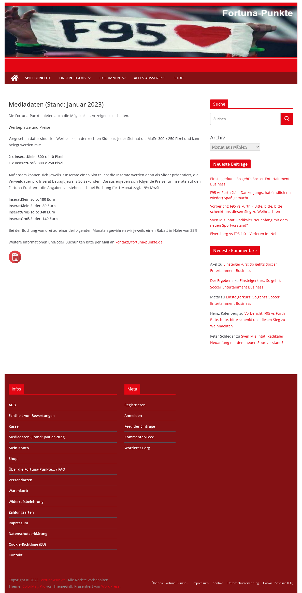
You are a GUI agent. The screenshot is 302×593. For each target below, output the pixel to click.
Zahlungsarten (21, 512)
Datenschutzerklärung (28, 533)
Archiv (217, 137)
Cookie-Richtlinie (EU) (27, 544)
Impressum (18, 522)
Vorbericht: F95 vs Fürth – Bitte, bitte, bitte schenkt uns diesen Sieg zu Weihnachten (249, 319)
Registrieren (135, 404)
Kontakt (16, 555)
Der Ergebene (222, 280)
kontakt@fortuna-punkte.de (139, 242)
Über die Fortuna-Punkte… (170, 583)
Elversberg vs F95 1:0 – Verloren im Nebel (245, 233)
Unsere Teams (72, 78)
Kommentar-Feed (139, 437)
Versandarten (20, 480)
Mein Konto (19, 447)
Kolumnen (109, 78)
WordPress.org (137, 447)
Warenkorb (18, 490)
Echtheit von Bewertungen (32, 415)
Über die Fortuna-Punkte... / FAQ (37, 469)
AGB (12, 404)
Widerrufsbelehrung (26, 501)
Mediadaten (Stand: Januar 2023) (37, 437)
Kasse (14, 426)
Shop (178, 78)
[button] (88, 78)
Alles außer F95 (149, 78)
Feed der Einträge (139, 426)
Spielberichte (38, 78)
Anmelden (133, 415)
